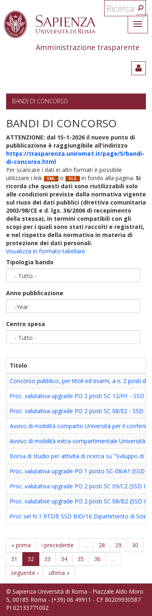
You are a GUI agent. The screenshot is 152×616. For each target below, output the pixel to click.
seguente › (25, 573)
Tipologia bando (30, 262)
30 (135, 545)
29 (118, 545)
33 (47, 559)
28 (101, 545)
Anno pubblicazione (34, 293)
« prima (21, 545)
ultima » (59, 573)
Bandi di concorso (40, 101)
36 (97, 559)
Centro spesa (25, 324)
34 (64, 559)
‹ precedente (57, 545)
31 (14, 559)
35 (80, 559)
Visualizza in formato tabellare (45, 251)
